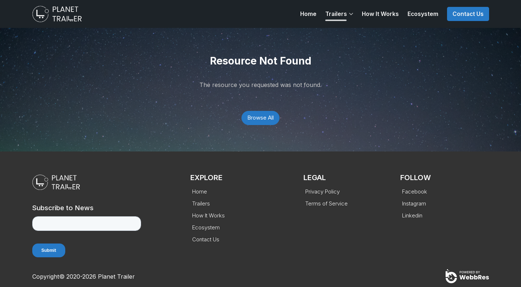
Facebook (414, 191)
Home (308, 14)
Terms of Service (326, 203)
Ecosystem (423, 14)
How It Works (380, 14)
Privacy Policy (322, 191)
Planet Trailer (116, 276)
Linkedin (412, 215)
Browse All (260, 117)
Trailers (336, 14)
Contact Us (468, 14)
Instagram (414, 203)
